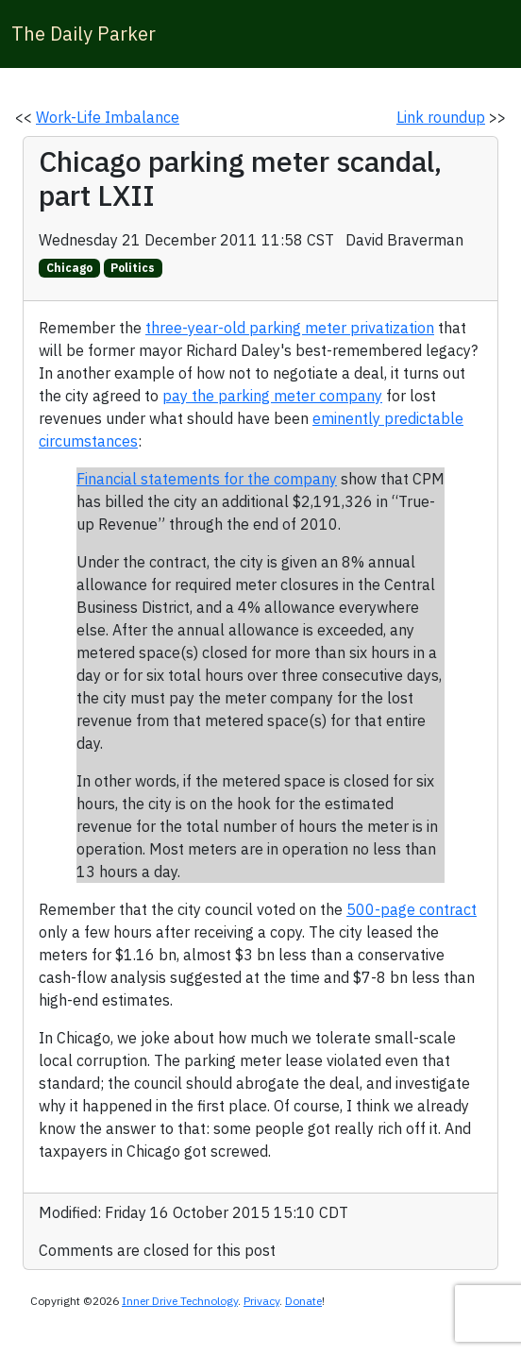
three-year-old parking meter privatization (289, 327)
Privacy (261, 1301)
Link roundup (440, 117)
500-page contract (411, 909)
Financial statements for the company (206, 478)
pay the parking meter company (272, 395)
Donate (303, 1301)
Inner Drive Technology (180, 1301)
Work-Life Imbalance (107, 117)
